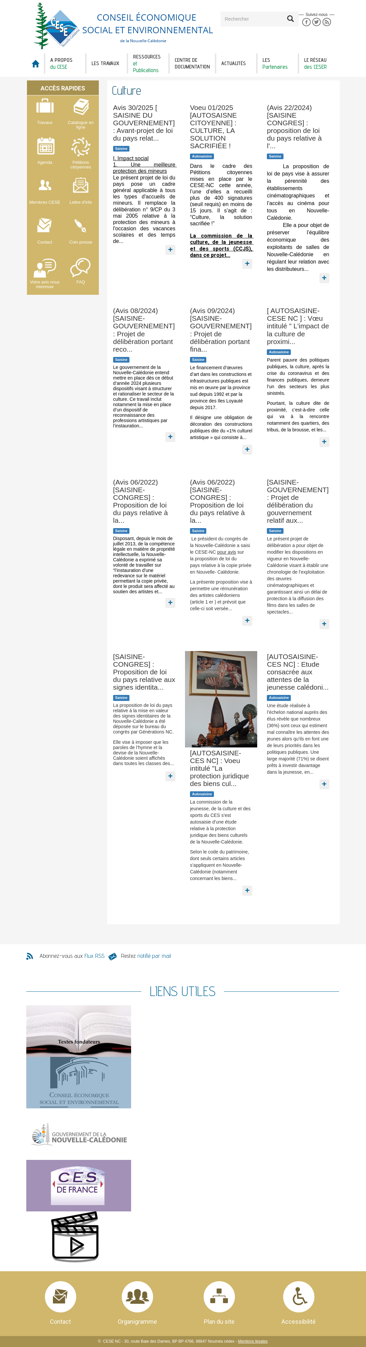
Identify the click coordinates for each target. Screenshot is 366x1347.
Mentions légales (253, 1341)
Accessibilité (298, 1321)
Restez (146, 955)
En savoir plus (324, 273)
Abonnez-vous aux (72, 955)
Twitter (316, 22)
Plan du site (219, 1321)
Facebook (306, 22)
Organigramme (137, 1321)
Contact (60, 1321)
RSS (326, 22)
